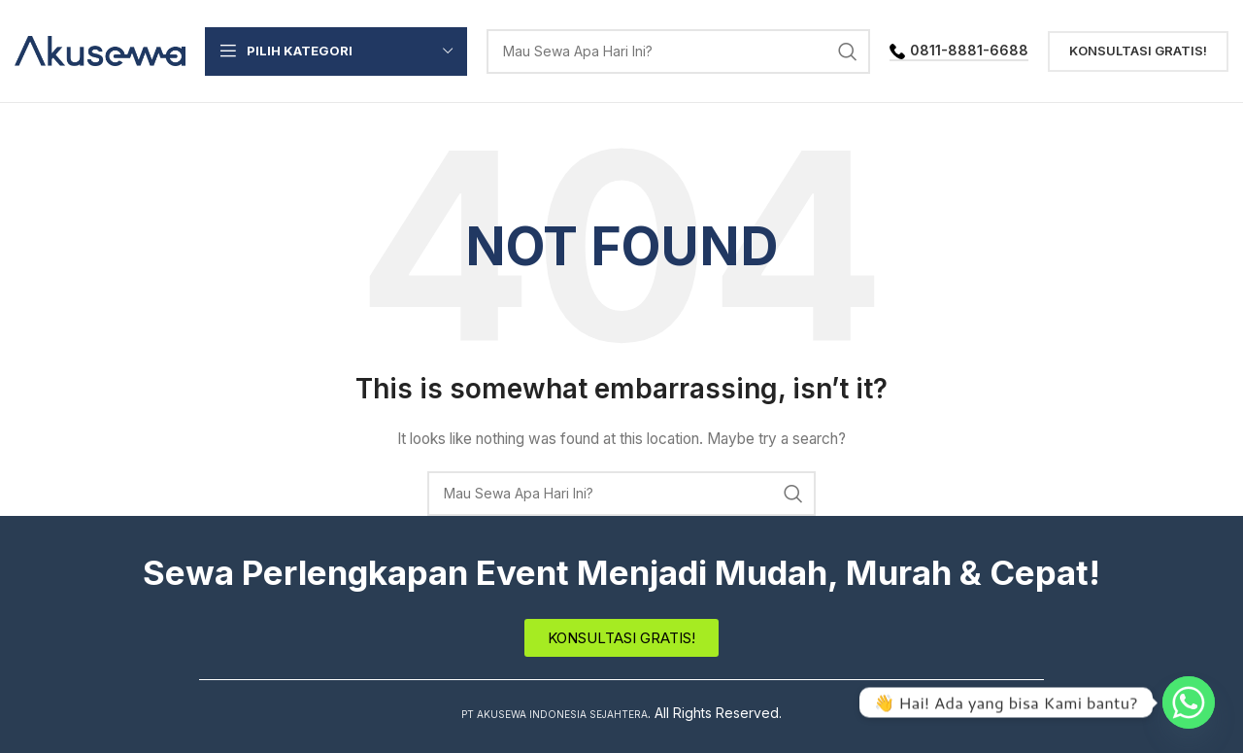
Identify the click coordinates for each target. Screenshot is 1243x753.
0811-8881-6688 (959, 50)
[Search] (678, 51)
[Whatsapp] (1188, 702)
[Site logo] (100, 49)
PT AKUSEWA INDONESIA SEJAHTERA (555, 712)
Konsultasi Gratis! (1138, 50)
